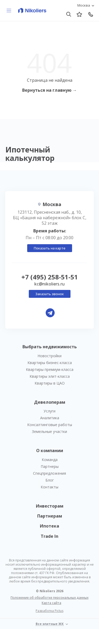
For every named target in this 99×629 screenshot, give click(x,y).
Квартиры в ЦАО (50, 383)
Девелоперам (49, 402)
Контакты (49, 486)
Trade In (49, 536)
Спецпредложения (49, 473)
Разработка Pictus (49, 610)
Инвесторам (49, 506)
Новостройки (49, 355)
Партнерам (49, 516)
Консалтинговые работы (49, 424)
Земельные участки (49, 431)
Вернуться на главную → (49, 90)
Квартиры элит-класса (50, 376)
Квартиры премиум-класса (49, 369)
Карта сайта (51, 603)
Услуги (49, 410)
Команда (50, 459)
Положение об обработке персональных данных (49, 597)
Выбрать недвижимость (49, 347)
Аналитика (49, 417)
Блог (49, 480)
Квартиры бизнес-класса (49, 362)
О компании (49, 450)
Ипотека (49, 526)
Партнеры (50, 466)
